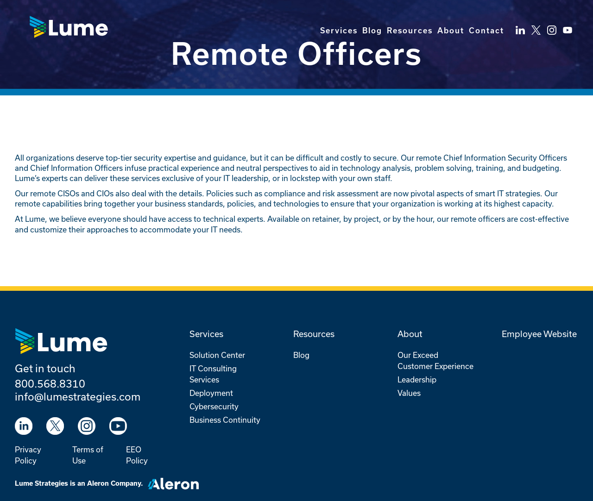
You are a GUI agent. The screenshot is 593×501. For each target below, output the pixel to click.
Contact (486, 30)
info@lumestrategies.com (77, 396)
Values (409, 392)
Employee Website (539, 334)
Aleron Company (114, 483)
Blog (372, 30)
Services (339, 30)
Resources (410, 30)
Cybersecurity (214, 406)
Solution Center (217, 355)
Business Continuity (224, 419)
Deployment (211, 392)
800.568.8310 (50, 383)
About (450, 30)
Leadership (416, 379)
